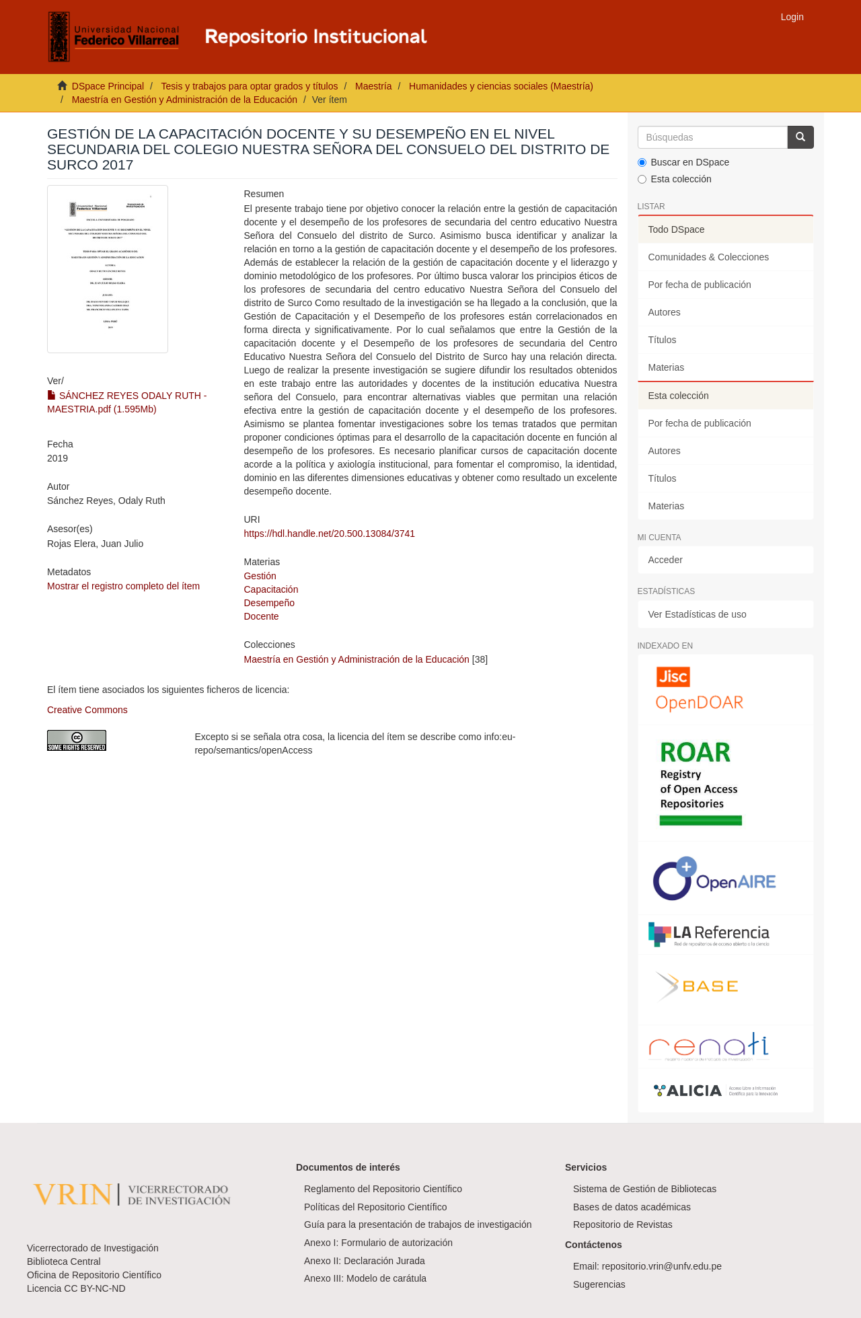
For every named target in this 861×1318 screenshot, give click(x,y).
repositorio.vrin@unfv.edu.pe (662, 1266)
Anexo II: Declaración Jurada (364, 1260)
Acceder (665, 559)
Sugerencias (599, 1284)
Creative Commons (87, 709)
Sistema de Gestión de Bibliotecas (644, 1188)
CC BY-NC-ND (94, 1288)
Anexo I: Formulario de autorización (378, 1242)
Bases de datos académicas (632, 1207)
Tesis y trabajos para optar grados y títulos (249, 86)
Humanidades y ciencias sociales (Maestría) (501, 86)
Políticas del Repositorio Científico (375, 1207)
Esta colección (675, 179)
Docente (261, 616)
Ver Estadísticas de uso (697, 614)
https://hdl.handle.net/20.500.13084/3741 (329, 533)
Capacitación (271, 589)
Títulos (662, 339)
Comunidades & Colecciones (709, 257)
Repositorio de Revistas (623, 1224)
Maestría (373, 86)
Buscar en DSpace (684, 162)
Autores (664, 312)
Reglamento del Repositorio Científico (383, 1188)
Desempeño (269, 602)
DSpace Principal (108, 86)
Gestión (260, 576)
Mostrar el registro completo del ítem (123, 586)
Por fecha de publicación (699, 284)
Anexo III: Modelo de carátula (365, 1278)
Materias (666, 367)
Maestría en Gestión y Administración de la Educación (184, 99)
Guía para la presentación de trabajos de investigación (418, 1224)
